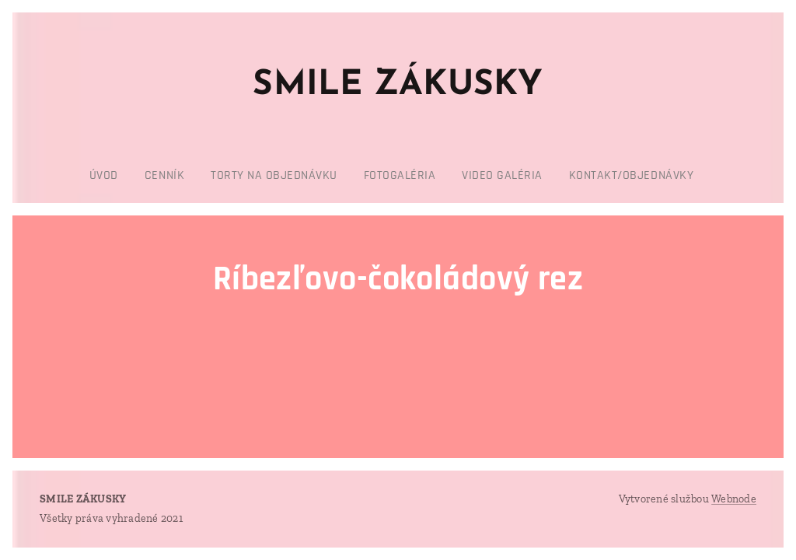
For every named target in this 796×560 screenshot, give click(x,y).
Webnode (733, 499)
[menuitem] (325, 175)
